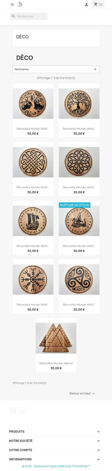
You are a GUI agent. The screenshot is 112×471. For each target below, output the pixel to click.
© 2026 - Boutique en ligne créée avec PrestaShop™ (56, 466)
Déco (22, 37)
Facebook (13, 411)
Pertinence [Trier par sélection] (56, 69)
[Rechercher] (29, 16)
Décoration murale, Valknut (56, 363)
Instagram (23, 411)
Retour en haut (83, 393)
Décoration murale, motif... (33, 128)
